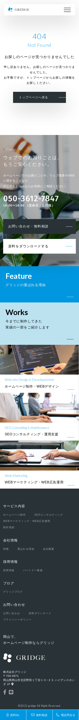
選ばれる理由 (25, 548)
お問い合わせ (14, 604)
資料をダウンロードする (28, 246)
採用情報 (10, 561)
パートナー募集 (33, 570)
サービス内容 (14, 506)
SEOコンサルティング (48, 514)
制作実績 (9, 527)
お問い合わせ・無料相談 (28, 226)
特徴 (6, 548)
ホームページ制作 (14, 514)
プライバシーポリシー (17, 619)
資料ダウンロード (40, 613)
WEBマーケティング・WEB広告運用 (26, 521)
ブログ (8, 583)
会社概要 (48, 548)
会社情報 (10, 540)
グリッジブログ (13, 591)
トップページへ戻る (33, 97)
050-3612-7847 (31, 198)
